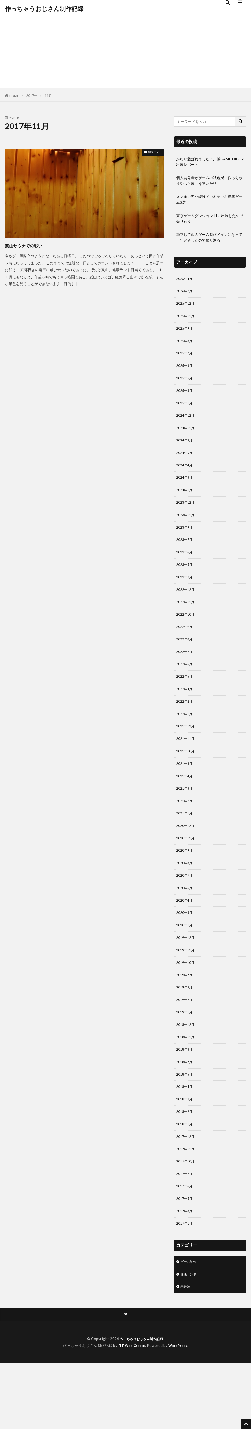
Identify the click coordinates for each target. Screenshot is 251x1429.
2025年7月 (185, 358)
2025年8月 (185, 345)
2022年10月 (186, 637)
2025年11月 (186, 319)
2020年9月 (185, 888)
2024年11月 (186, 438)
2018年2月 (185, 1166)
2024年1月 (185, 504)
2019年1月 (185, 1060)
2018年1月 (185, 1179)
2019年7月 (185, 1021)
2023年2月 (185, 597)
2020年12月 (186, 862)
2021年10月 (186, 782)
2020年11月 (186, 875)
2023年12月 (186, 517)
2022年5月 (185, 703)
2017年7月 (185, 1233)
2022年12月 (186, 610)
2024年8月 (185, 451)
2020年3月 (185, 954)
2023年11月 (186, 531)
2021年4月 (185, 809)
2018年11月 (186, 1087)
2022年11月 (186, 623)
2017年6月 (185, 1246)
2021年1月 (185, 848)
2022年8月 (185, 663)
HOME (14, 96)
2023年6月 (185, 570)
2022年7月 (185, 676)
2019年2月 (185, 1047)
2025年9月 (185, 332)
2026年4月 (185, 279)
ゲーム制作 (189, 1324)
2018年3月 (185, 1153)
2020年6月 (185, 928)
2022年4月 (185, 716)
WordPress (180, 1411)
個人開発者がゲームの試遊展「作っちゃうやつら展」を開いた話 (209, 180)
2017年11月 (186, 1206)
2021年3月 (185, 822)
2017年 (31, 96)
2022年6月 (185, 689)
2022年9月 (185, 650)
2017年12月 (186, 1193)
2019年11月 (186, 994)
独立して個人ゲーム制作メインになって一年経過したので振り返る (209, 237)
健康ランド (152, 153)
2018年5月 (185, 1127)
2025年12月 (186, 305)
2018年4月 (185, 1140)
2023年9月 (185, 544)
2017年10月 (186, 1219)
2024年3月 (185, 491)
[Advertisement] (125, 54)
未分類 (185, 1351)
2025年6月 (185, 372)
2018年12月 (186, 1073)
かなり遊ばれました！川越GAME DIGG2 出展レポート (210, 162)
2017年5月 (185, 1259)
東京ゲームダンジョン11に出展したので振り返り (209, 218)
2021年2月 (185, 835)
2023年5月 (185, 583)
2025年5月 (185, 385)
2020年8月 (185, 901)
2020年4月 (185, 941)
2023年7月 (185, 557)
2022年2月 (185, 729)
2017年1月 (185, 1285)
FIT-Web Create (131, 1411)
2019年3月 (185, 1034)
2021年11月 (186, 769)
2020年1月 (185, 967)
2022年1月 (185, 743)
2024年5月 (185, 464)
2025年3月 (185, 398)
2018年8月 (185, 1100)
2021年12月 (186, 756)
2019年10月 (186, 1007)
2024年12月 (186, 425)
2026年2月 (185, 292)
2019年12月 (186, 981)
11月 (48, 96)
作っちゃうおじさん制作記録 (44, 9)
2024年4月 (185, 478)
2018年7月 (185, 1113)
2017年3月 (185, 1272)
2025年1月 (185, 411)
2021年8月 (185, 795)
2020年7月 (185, 915)
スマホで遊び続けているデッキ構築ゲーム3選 (209, 199)
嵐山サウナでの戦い (34, 245)
